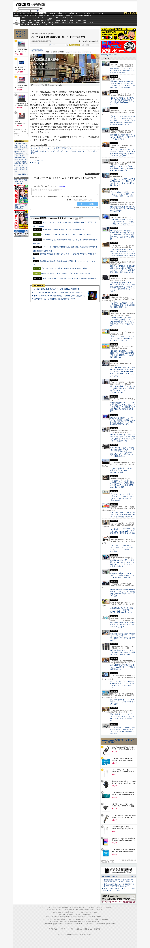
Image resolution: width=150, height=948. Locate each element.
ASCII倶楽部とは (23, 174)
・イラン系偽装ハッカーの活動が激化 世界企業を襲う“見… (21, 157)
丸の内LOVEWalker (101, 924)
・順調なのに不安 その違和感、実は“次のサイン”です (21, 163)
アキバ (81, 13)
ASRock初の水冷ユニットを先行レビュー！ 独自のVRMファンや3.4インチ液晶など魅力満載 (122, 575)
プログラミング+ (68, 15)
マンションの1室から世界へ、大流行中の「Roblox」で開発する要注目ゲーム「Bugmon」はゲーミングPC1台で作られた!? (122, 153)
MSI (57, 18)
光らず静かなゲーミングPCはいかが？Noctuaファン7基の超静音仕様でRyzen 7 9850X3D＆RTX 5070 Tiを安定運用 (122, 484)
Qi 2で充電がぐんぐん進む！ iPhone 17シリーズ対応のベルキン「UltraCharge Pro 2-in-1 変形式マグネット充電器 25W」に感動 (122, 235)
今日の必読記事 (54, 921)
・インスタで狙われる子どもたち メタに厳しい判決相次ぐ (20, 145)
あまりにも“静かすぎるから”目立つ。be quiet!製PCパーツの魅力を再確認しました (122, 667)
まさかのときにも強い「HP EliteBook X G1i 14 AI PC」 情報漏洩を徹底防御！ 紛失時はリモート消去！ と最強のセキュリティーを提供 (122, 287)
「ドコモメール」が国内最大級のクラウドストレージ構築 (64, 268)
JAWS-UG (60, 912)
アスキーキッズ (18, 15)
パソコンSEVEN (50, 18)
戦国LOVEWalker (111, 924)
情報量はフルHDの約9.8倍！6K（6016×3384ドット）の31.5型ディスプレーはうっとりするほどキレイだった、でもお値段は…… (122, 84)
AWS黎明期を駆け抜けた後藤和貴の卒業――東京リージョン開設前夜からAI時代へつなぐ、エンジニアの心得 (122, 593)
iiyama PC (72, 909)
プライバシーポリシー (68, 929)
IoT (24, 13)
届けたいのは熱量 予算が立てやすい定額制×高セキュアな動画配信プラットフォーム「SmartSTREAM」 (122, 389)
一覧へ (133, 876)
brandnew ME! (50, 25)
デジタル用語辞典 (72, 921)
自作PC (71, 13)
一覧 (66, 45)
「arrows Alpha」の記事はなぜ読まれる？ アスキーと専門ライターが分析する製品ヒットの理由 (122, 194)
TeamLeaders (59, 15)
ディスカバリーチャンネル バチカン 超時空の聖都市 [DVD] (51, 148)
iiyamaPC (37, 18)
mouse (30, 18)
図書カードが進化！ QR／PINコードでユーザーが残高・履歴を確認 (69, 278)
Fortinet (78, 22)
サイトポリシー (54, 929)
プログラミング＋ (85, 919)
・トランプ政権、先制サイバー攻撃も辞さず (20, 169)
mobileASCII (81, 921)
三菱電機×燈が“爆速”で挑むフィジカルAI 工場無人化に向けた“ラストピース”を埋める (122, 137)
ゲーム (101, 13)
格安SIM (25, 15)
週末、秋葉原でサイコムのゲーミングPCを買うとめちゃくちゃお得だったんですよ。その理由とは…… (122, 717)
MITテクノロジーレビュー (92, 921)
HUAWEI (71, 20)
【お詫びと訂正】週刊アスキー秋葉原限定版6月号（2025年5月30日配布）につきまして (118, 885)
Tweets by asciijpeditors (109, 55)
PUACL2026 (87, 15)
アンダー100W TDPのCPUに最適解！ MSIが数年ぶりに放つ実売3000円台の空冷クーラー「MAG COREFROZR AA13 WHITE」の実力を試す (122, 372)
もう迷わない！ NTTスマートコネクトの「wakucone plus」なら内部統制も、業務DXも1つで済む (122, 531)
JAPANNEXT (37, 24)
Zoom (91, 22)
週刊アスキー (50, 15)
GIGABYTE (43, 20)
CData (64, 22)
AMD (30, 20)
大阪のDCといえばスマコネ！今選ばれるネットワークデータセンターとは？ (122, 702)
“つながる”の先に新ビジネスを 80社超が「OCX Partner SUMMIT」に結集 (122, 470)
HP (71, 18)
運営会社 (79, 929)
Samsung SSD (50, 916)
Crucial (64, 20)
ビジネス (29, 13)
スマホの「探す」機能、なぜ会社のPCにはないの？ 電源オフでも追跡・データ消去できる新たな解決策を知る (122, 182)
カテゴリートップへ (92, 174)
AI (20, 13)
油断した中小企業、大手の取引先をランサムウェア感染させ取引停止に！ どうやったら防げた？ (122, 515)
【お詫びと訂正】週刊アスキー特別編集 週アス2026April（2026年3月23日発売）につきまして (118, 880)
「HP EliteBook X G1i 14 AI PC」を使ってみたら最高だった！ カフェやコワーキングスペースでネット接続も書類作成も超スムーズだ (122, 252)
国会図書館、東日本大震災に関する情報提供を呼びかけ (65, 229)
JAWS (23, 22)
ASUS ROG (37, 20)
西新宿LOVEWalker (69, 924)
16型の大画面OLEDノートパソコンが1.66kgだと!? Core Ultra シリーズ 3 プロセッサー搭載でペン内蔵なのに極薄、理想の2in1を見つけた (122, 407)
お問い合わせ (88, 929)
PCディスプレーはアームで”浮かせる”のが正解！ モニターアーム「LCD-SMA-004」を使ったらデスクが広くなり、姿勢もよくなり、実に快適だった (122, 452)
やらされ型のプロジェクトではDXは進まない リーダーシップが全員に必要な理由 (122, 70)
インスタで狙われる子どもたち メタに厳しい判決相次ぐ (56, 289)
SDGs (76, 15)
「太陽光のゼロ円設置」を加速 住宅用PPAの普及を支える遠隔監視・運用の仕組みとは (122, 305)
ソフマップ (44, 24)
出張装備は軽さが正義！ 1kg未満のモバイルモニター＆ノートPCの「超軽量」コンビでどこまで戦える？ (122, 637)
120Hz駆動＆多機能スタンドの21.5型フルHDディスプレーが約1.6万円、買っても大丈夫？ (122, 222)
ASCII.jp (22, 4)
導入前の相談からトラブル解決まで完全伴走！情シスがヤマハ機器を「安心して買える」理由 (122, 652)
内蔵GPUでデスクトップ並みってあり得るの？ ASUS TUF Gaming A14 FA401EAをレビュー (122, 168)
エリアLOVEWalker (48, 924)
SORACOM (68, 916)
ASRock (57, 20)
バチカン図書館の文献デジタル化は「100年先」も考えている (65, 273)
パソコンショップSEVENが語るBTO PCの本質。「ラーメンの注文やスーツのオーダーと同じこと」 (122, 684)
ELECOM (23, 20)
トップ (16, 13)
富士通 (23, 18)
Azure (43, 22)
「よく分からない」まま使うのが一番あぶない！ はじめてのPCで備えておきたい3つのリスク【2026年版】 (122, 497)
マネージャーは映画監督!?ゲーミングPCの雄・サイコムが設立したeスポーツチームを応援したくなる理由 (122, 548)
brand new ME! (86, 914)
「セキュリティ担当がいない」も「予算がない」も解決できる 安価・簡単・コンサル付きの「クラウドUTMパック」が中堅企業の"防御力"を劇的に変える (122, 120)
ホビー (66, 13)
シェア (52, 44)
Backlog (71, 22)
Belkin (84, 20)
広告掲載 (97, 929)
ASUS (64, 18)
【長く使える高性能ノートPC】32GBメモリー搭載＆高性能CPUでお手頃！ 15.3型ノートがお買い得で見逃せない (122, 354)
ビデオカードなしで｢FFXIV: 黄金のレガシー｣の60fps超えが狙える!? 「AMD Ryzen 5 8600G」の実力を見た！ (122, 730)
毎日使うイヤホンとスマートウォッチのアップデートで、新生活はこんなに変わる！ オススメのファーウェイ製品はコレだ (122, 438)
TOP (39, 907)
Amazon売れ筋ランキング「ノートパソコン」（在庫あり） (21, 34)
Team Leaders (76, 919)
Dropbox (57, 22)
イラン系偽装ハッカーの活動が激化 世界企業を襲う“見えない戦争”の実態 (63, 296)
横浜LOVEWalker (58, 924)
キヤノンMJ (30, 24)
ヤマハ (84, 22)
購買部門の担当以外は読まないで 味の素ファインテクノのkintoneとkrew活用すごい (123, 209)
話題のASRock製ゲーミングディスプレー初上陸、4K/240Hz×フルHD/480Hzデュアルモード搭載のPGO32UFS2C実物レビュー (122, 421)
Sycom (44, 18)
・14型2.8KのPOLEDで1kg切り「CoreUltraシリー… (21, 151)
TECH (36, 13)
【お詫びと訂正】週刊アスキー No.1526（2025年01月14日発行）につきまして (119, 889)
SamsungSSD (49, 20)
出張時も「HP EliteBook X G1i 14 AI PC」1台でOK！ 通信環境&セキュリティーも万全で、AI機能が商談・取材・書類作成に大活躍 (122, 269)
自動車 (60, 13)
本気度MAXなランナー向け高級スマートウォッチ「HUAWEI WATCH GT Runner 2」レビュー (122, 610)
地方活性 (80, 15)
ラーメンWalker (37, 924)
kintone (37, 22)
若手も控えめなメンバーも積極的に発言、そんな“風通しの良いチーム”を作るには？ (122, 625)
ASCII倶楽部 (130, 13)
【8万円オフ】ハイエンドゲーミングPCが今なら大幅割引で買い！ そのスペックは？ (122, 338)
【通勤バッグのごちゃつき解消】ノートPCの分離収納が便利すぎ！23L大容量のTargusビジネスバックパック (122, 101)
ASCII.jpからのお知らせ (109, 876)
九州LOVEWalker (90, 924)
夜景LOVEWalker (79, 924)
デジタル (38, 4)
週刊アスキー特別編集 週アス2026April (21, 181)
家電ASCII (33, 15)
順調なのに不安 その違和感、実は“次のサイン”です (54, 299)
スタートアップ (93, 13)
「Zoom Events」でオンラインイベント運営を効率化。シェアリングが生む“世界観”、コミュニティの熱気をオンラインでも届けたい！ (122, 322)
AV (77, 13)
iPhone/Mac (52, 13)
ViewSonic (78, 20)
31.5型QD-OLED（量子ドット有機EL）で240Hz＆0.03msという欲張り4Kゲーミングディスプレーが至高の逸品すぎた (122, 563)
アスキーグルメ (42, 15)
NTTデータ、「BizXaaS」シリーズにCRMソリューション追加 (66, 235)
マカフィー (23, 24)
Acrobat (30, 22)
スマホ (86, 13)
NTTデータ (36, 163)
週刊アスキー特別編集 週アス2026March (21, 207)
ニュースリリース (38, 160)
